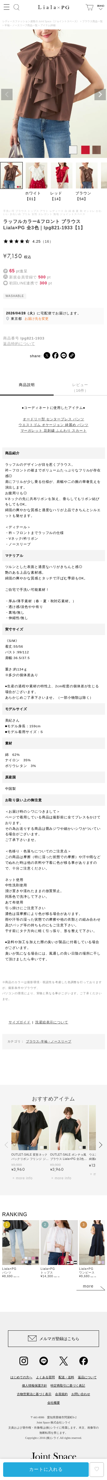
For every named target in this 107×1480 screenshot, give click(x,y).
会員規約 (61, 1394)
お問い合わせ (80, 1394)
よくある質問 (45, 1377)
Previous (7, 94)
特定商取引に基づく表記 (68, 1385)
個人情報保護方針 (34, 1385)
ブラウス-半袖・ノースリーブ (48, 1041)
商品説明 (27, 385)
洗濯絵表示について (51, 1022)
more (88, 1286)
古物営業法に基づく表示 (34, 1394)
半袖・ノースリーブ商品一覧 (21, 25)
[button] (6, 1144)
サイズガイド (20, 1022)
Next (100, 94)
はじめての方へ (21, 1377)
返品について (87, 1377)
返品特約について (19, 344)
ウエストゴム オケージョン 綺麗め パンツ (53, 425)
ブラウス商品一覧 (92, 21)
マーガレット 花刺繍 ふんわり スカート (54, 430)
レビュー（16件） (80, 388)
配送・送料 (66, 1377)
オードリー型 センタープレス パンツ (53, 419)
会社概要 (53, 1402)
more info (24, 1178)
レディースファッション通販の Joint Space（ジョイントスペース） (40, 21)
